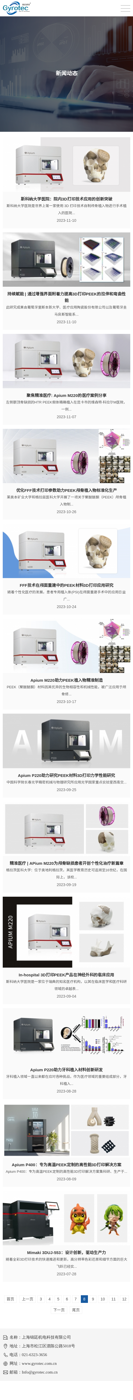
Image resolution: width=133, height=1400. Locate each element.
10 (103, 1299)
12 (124, 1299)
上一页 (27, 1299)
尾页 (76, 1310)
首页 (10, 1299)
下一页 (59, 1310)
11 (113, 1299)
